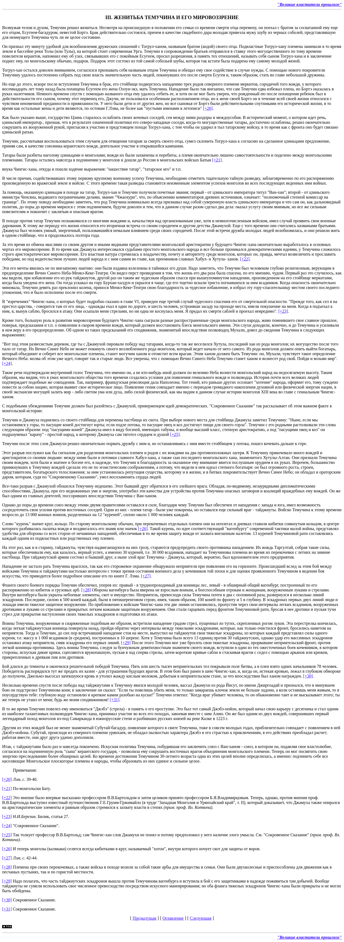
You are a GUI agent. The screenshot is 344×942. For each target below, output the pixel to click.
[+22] (245, 259)
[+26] (143, 528)
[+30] (308, 676)
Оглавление (173, 918)
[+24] (7, 363)
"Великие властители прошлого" (309, 4)
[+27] (146, 576)
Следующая (200, 918)
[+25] (175, 434)
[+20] (208, 108)
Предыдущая (144, 918)
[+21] (217, 160)
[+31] (114, 699)
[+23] (283, 311)
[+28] (86, 590)
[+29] (126, 642)
